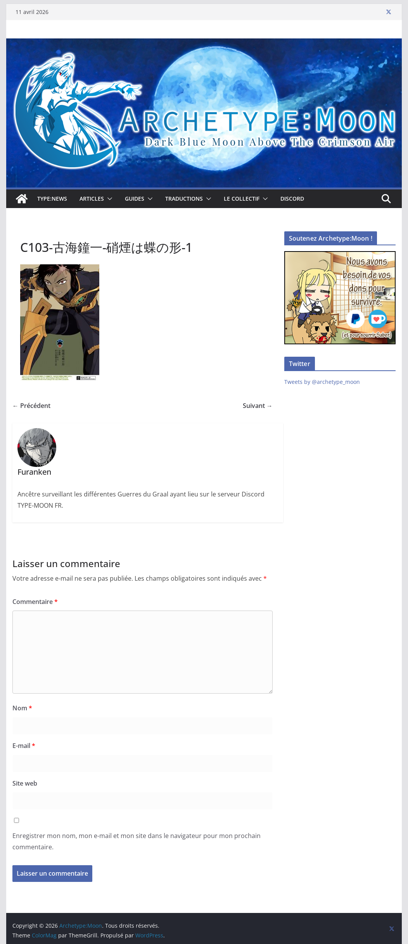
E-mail (23, 745)
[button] (108, 198)
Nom (22, 708)
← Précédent (31, 405)
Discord (292, 198)
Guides (134, 198)
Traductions (184, 198)
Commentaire (35, 601)
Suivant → (258, 405)
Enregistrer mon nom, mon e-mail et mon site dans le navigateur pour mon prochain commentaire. (136, 841)
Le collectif (241, 198)
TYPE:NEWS (52, 198)
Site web (24, 783)
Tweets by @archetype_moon (322, 381)
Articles (92, 198)
